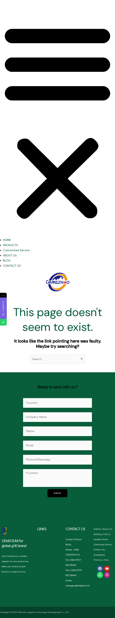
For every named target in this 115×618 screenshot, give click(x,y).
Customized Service (16, 250)
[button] (57, 121)
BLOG (6, 260)
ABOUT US (10, 255)
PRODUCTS (10, 245)
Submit (57, 493)
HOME (7, 240)
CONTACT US (12, 266)
